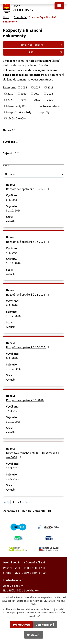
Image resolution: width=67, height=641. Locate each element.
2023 (10, 100)
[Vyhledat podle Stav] (33, 174)
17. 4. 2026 (12, 411)
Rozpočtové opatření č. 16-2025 (28, 294)
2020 (23, 93)
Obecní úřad (20, 17)
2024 (23, 100)
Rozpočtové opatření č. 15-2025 (28, 347)
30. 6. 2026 (12, 479)
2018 (50, 87)
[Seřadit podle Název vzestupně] (15, 128)
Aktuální (11, 221)
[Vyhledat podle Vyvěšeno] (33, 149)
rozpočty (43, 112)
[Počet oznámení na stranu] (52, 511)
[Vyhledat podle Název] (33, 136)
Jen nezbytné (45, 624)
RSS (46, 52)
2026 (50, 100)
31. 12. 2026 (13, 210)
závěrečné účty (16, 118)
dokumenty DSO (17, 106)
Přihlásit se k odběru (41, 44)
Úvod (6, 17)
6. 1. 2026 (12, 200)
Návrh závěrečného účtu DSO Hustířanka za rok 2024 (32, 455)
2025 (37, 100)
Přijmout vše (21, 624)
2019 (10, 93)
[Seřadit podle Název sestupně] (15, 130)
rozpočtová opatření (47, 106)
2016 (24, 87)
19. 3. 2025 (12, 468)
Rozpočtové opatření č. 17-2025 (28, 242)
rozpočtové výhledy (19, 112)
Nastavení (33, 635)
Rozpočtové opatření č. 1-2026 (27, 400)
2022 (50, 93)
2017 (37, 87)
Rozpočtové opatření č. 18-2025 (28, 189)
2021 (37, 93)
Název (8, 130)
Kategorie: (9, 87)
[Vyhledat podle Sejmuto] (33, 161)
